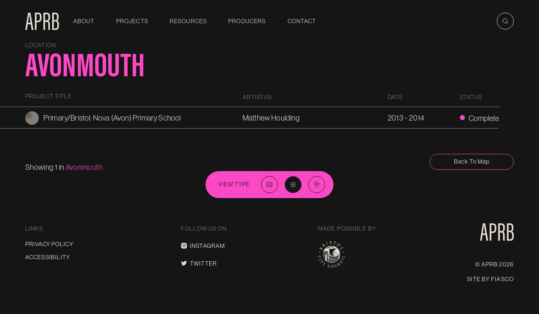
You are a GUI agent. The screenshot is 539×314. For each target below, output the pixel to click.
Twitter (199, 263)
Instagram (203, 246)
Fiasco (502, 279)
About (84, 21)
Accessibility (47, 257)
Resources (188, 21)
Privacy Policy (49, 244)
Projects (132, 21)
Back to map (471, 161)
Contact (302, 21)
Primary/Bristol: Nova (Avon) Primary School (112, 118)
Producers (247, 21)
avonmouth (84, 167)
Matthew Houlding (271, 118)
